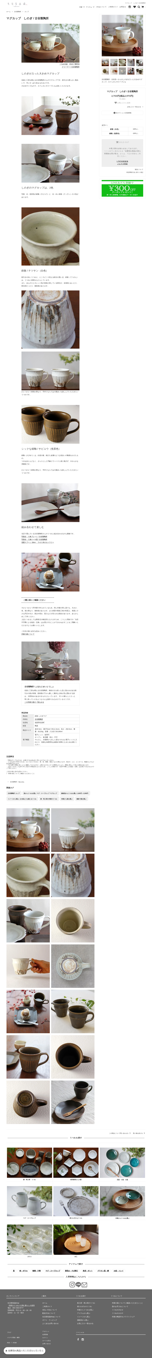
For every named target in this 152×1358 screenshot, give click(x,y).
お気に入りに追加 (122, 103)
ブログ (8, 1332)
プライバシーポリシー (14, 1345)
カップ (27, 11)
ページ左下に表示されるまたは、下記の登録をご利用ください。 (122, 156)
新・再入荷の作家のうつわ (48, 799)
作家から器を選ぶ (66, 799)
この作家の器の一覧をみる (34, 702)
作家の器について (27, 634)
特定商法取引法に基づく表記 (16, 1342)
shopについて (101, 7)
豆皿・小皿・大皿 (122, 1180)
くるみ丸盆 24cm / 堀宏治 (69, 64)
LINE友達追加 (122, 161)
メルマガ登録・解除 (13, 1335)
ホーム (8, 11)
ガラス (29, 1256)
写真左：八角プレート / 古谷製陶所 (34, 536)
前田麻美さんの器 (75, 1179)
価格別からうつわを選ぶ (68, 793)
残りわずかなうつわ (76, 1218)
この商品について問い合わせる (120, 1133)
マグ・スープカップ (43, 793)
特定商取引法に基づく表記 (134, 172)
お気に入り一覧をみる (134, 107)
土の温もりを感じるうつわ (28, 799)
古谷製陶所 (17, 11)
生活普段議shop (6, 1355)
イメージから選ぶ (13, 799)
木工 (75, 1256)
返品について (139, 169)
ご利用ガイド (113, 7)
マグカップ (53, 793)
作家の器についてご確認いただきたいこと (21, 773)
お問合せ (123, 7)
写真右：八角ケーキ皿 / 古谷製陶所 (34, 539)
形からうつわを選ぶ (30, 793)
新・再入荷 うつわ (29, 1179)
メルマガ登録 (122, 164)
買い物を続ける (139, 1133)
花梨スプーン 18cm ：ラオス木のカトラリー (37, 542)
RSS (8, 1338)
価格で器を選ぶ (81, 799)
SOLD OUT (122, 142)
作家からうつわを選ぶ (122, 1218)
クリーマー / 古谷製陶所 (70, 67)
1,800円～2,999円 (82, 793)
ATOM (13, 1338)
